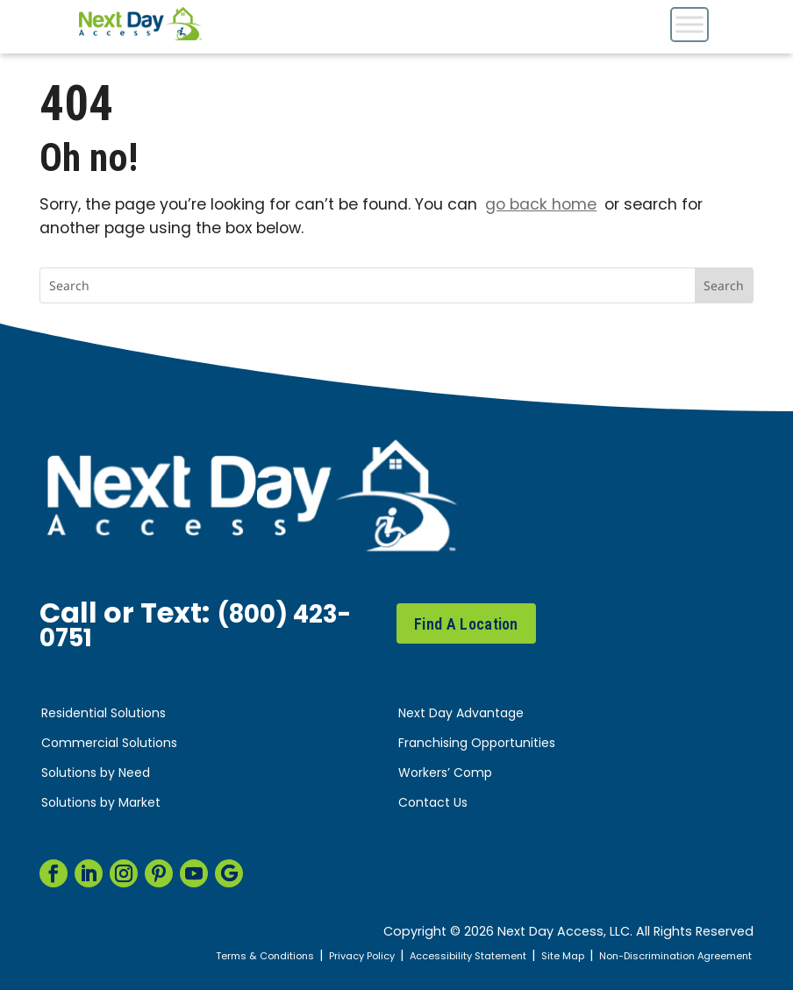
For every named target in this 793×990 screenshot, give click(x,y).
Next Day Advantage (461, 714)
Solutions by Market (101, 804)
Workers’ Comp (445, 774)
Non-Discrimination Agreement (663, 956)
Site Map (534, 956)
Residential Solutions (103, 714)
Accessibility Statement (428, 956)
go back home (541, 205)
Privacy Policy (308, 956)
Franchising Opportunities (476, 744)
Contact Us (433, 804)
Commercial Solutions (109, 744)
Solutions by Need (95, 774)
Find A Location (466, 624)
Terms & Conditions (199, 956)
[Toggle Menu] (689, 24)
